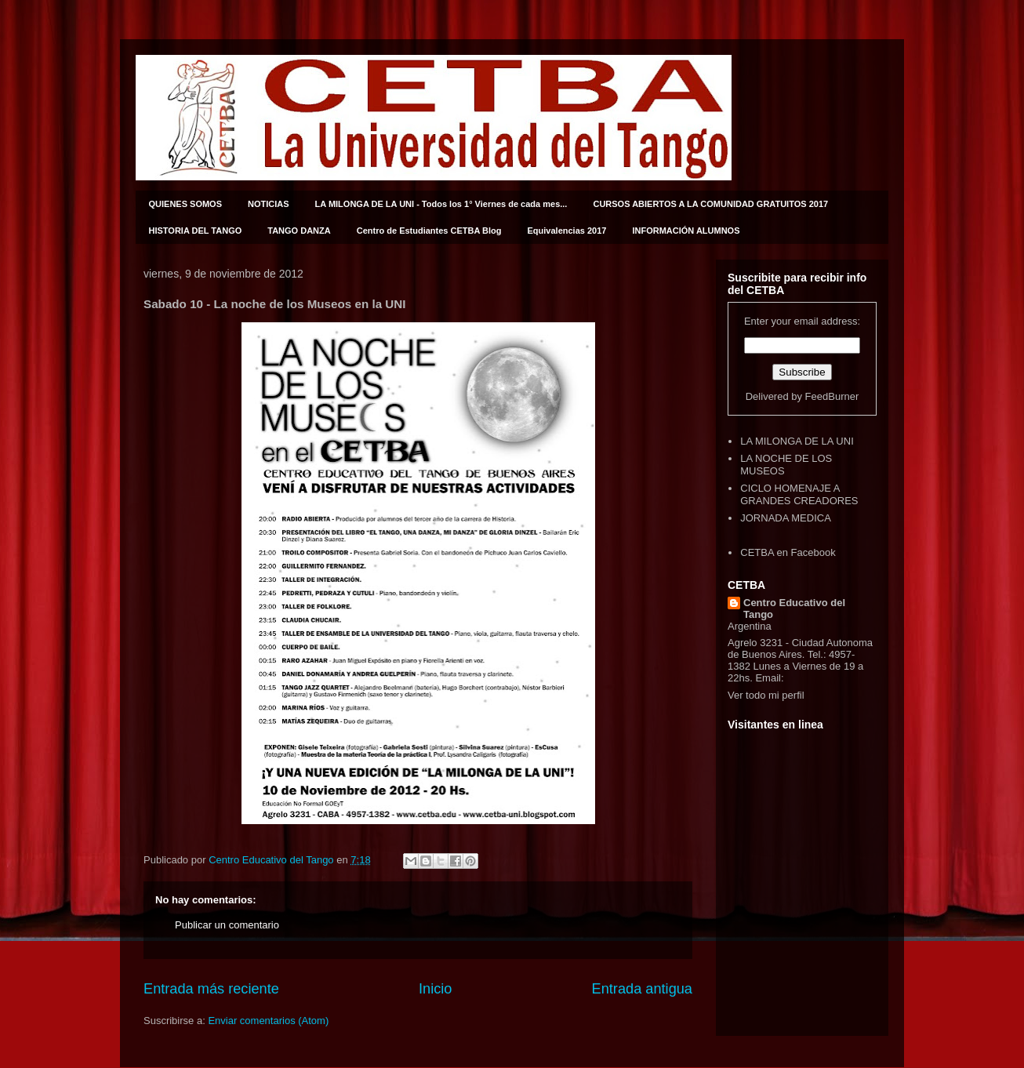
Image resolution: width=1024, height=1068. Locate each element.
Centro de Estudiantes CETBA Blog (429, 230)
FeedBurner (832, 396)
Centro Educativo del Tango (794, 608)
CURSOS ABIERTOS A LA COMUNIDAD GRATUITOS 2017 (710, 204)
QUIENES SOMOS (186, 204)
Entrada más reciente (211, 989)
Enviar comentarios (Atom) (268, 1020)
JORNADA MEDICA (785, 518)
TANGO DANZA (298, 230)
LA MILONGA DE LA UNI (797, 441)
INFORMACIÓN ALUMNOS (685, 230)
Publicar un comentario (227, 925)
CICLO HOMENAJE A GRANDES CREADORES (799, 494)
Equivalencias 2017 (567, 230)
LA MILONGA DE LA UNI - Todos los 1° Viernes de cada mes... (441, 204)
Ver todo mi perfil (766, 695)
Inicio (435, 989)
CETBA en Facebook (787, 552)
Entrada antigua (642, 989)
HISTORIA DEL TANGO (195, 230)
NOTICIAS (268, 204)
